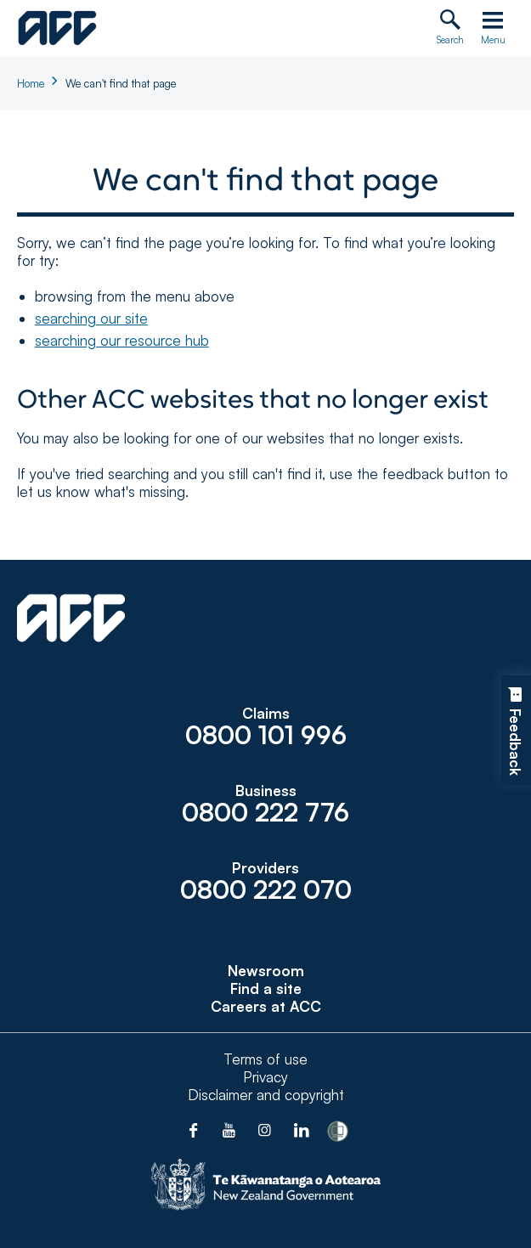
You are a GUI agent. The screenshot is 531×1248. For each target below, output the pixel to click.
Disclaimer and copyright (266, 1095)
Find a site (266, 988)
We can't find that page (120, 83)
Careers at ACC (266, 1006)
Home (30, 83)
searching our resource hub (122, 340)
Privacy (265, 1077)
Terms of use (265, 1059)
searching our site (91, 318)
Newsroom (266, 971)
